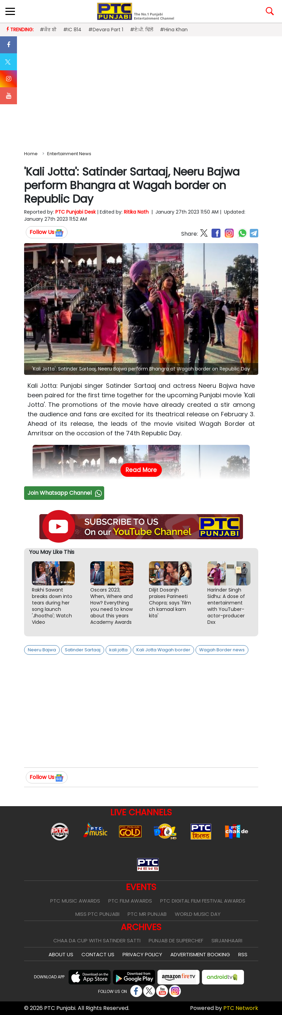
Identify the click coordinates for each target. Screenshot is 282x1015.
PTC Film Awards (130, 900)
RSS (242, 954)
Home (31, 153)
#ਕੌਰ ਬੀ (48, 29)
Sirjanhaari (226, 940)
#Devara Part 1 (105, 29)
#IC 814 (72, 29)
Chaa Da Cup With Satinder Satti (96, 940)
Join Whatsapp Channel (65, 493)
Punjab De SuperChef (176, 940)
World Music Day (198, 914)
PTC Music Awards (75, 900)
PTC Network (240, 1008)
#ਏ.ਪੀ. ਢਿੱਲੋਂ (141, 29)
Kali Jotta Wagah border (163, 650)
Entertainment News (69, 153)
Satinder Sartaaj (82, 650)
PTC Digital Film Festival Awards (202, 900)
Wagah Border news (222, 650)
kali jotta (118, 650)
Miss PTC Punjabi (97, 914)
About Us (61, 954)
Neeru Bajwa (42, 650)
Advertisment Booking (200, 954)
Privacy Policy (142, 954)
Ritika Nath (136, 212)
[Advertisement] (141, 92)
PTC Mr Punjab (147, 914)
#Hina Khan (174, 29)
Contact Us (97, 954)
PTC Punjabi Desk (75, 212)
